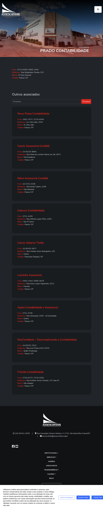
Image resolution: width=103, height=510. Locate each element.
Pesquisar (86, 101)
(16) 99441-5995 (21, 433)
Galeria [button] (50, 474)
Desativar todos (83, 497)
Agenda (51, 461)
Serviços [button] (51, 457)
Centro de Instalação (66, 497)
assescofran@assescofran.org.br (54, 436)
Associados (51, 466)
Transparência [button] (51, 470)
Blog (51, 478)
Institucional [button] (51, 453)
